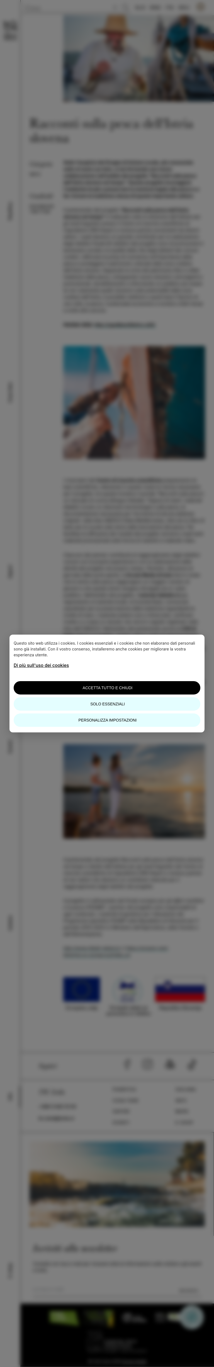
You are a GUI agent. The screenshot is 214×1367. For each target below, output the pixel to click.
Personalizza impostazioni (108, 720)
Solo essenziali (107, 704)
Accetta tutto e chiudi (108, 688)
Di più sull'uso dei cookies (41, 665)
